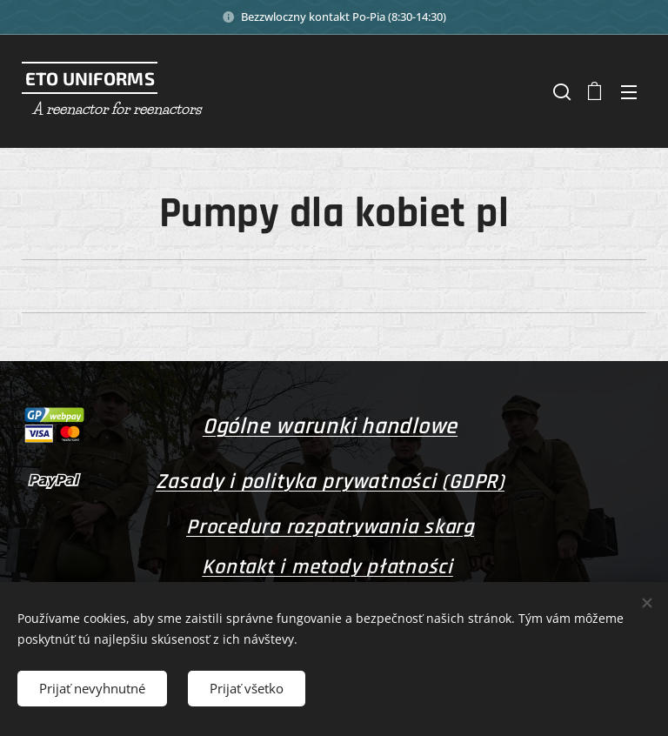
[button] (560, 91)
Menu (629, 92)
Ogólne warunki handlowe (330, 426)
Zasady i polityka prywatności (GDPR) (330, 482)
